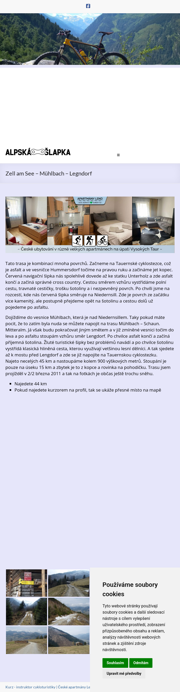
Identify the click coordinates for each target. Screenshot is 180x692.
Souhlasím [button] (115, 663)
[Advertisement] (90, 104)
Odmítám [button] (141, 663)
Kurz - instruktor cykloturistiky (30, 687)
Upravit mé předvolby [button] (124, 673)
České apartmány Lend (76, 687)
